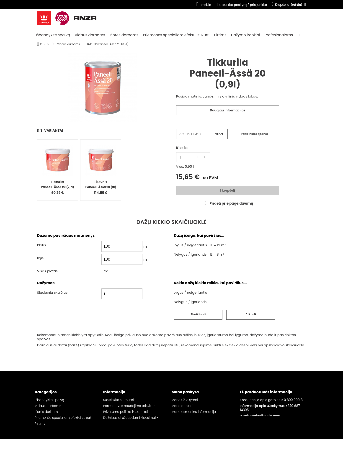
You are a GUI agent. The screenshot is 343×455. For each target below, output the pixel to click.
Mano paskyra (185, 392)
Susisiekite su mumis (119, 400)
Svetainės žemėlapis (119, 428)
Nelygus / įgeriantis (190, 255)
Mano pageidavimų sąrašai (193, 418)
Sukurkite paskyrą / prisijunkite (241, 5)
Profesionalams (279, 35)
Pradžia (203, 5)
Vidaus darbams (90, 35)
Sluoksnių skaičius (52, 293)
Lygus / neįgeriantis (190, 245)
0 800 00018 (293, 400)
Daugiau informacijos (227, 110)
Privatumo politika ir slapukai (125, 412)
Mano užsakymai (185, 400)
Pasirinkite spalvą (254, 134)
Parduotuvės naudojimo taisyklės (129, 406)
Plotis (41, 245)
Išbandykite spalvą (53, 35)
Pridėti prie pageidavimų (231, 203)
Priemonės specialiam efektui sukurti (176, 35)
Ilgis (40, 258)
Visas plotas (47, 271)
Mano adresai (182, 406)
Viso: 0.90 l (185, 167)
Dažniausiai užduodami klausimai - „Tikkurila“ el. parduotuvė (130, 420)
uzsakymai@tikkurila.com (260, 416)
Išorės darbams (124, 35)
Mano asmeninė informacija (194, 412)
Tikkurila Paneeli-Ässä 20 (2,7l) (57, 184)
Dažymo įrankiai (245, 35)
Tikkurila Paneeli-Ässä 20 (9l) (100, 184)
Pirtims (220, 35)
